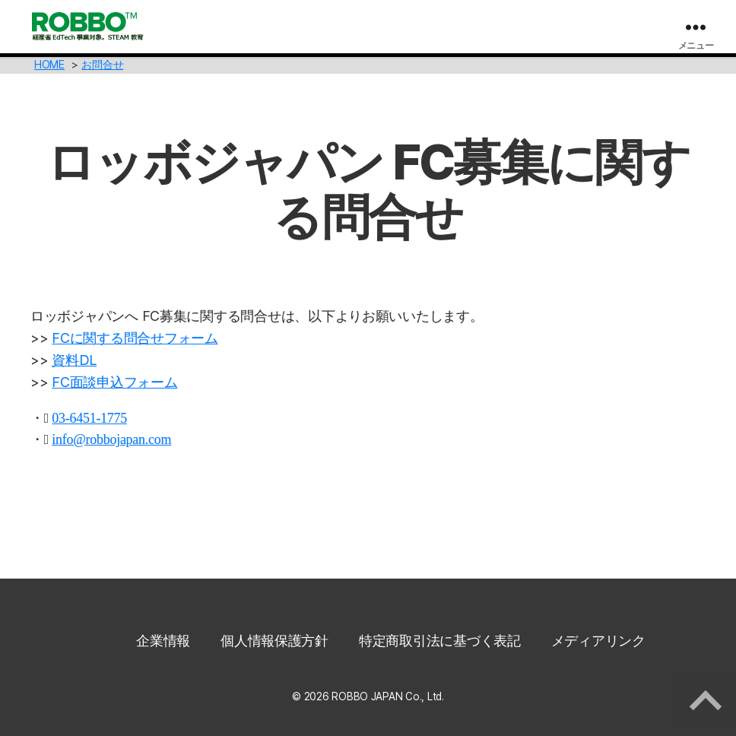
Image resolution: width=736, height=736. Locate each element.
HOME (49, 64)
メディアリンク (598, 641)
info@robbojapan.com (111, 439)
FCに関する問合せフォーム (135, 338)
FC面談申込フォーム (114, 382)
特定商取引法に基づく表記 (440, 641)
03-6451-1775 (89, 418)
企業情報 (163, 641)
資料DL (74, 360)
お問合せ (102, 64)
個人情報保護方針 (274, 641)
